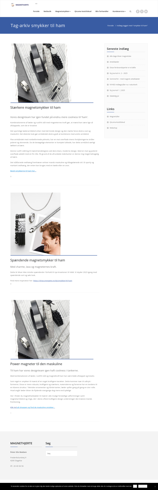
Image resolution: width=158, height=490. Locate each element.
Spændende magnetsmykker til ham (37, 260)
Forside (36, 11)
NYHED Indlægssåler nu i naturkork (123, 84)
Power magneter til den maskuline (36, 364)
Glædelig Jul (114, 96)
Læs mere (142, 486)
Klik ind (32, 407)
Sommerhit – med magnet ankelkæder (125, 79)
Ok (135, 486)
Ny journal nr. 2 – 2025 (119, 73)
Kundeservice (119, 11)
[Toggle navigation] (36, 3)
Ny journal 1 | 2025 (117, 90)
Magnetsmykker (63, 11)
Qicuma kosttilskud (83, 11)
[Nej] (155, 486)
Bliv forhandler (102, 11)
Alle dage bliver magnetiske (120, 56)
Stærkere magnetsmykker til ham (35, 107)
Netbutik (47, 11)
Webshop (113, 128)
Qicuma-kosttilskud (117, 122)
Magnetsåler (115, 116)
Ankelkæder (114, 62)
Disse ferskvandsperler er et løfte (123, 67)
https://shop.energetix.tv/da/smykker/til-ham (52, 280)
